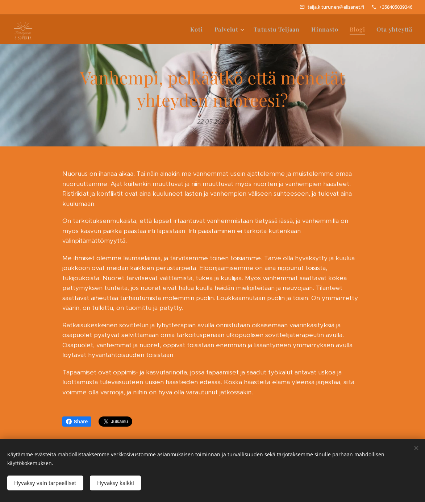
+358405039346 (395, 7)
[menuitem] (198, 29)
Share (77, 421)
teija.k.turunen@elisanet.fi (336, 7)
